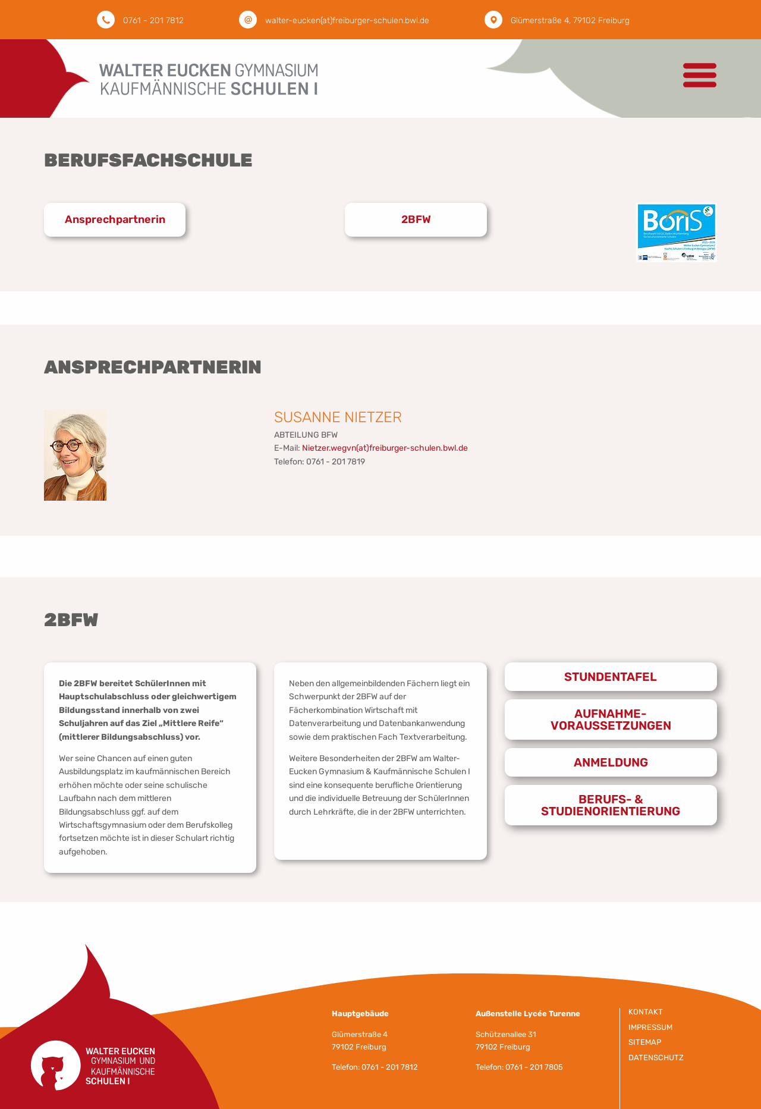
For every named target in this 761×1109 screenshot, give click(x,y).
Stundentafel (610, 677)
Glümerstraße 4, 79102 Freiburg (570, 20)
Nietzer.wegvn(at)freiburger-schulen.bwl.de (385, 448)
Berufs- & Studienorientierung (610, 805)
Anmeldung (611, 762)
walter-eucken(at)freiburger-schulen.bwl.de (347, 20)
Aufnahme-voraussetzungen (611, 719)
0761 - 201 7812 (153, 20)
